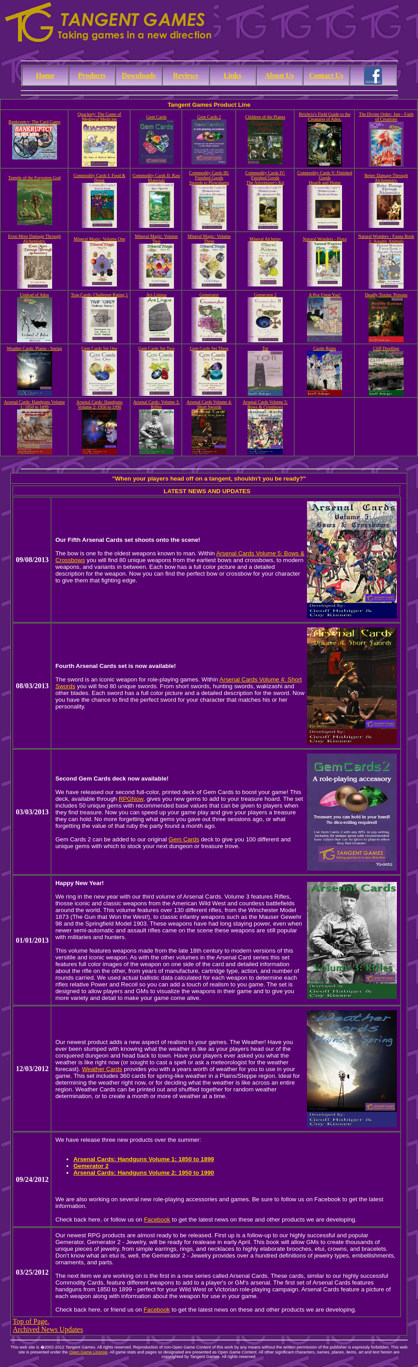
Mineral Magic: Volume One (99, 238)
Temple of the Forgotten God (34, 177)
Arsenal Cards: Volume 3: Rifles (156, 404)
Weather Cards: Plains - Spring (34, 348)
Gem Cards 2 (209, 116)
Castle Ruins (324, 348)
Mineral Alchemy (265, 238)
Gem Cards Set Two (156, 348)
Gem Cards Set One (99, 348)
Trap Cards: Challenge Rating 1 (99, 294)
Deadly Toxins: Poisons (386, 294)
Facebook (157, 1219)
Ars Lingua (156, 294)
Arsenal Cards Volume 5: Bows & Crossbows (265, 404)
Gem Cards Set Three (209, 348)
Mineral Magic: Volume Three (209, 239)
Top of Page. (31, 1321)
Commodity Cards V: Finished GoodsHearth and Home (324, 177)
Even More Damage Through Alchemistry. (34, 239)
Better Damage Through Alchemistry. (386, 178)
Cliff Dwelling (386, 348)
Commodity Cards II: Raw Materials (156, 178)
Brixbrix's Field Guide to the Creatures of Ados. (325, 117)
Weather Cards (102, 1069)
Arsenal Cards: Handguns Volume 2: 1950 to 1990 (99, 404)
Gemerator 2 (265, 294)
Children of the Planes (265, 116)
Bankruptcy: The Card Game (35, 121)
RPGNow (131, 798)
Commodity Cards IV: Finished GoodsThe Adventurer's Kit (265, 177)
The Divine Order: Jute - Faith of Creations (386, 117)
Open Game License (88, 1352)
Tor (265, 348)
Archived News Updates (48, 1329)
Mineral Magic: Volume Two (156, 239)
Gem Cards (156, 116)
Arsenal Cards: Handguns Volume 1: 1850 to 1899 (34, 404)
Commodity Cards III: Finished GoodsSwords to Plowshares (209, 177)
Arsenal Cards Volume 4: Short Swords (209, 404)
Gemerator (209, 294)
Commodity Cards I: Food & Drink (99, 178)
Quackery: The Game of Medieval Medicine (99, 117)
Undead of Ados (34, 294)
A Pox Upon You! (325, 294)
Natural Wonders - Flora (325, 238)
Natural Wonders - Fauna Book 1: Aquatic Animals (386, 239)
